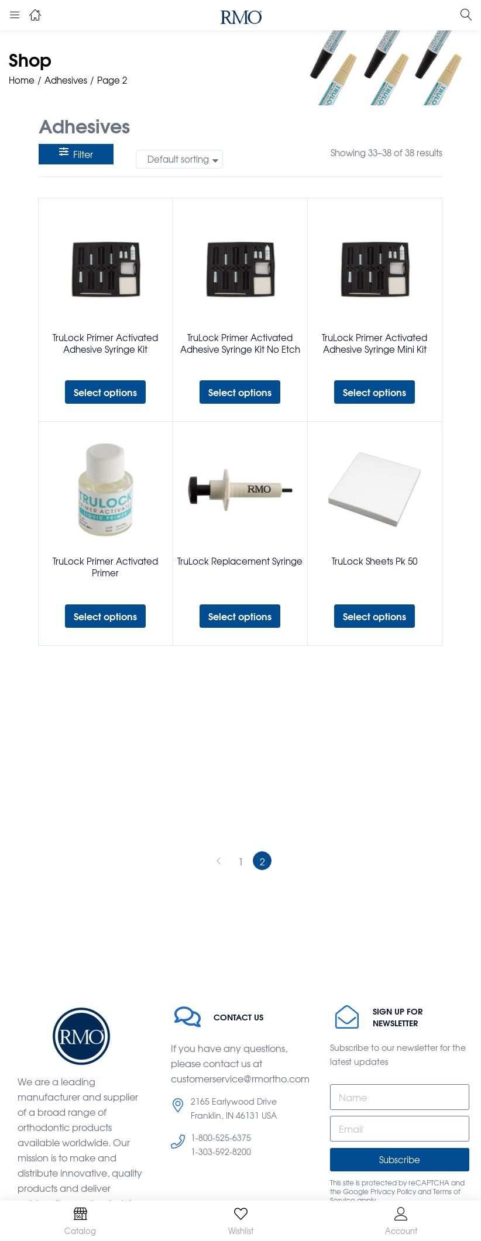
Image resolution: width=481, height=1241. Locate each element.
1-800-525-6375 (221, 1137)
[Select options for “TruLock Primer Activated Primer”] (105, 616)
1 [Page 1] (240, 861)
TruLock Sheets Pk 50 (374, 561)
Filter (76, 154)
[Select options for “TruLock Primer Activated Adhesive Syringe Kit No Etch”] (240, 392)
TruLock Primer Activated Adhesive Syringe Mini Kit (374, 343)
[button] (179, 159)
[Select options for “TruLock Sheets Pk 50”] (374, 616)
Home (22, 80)
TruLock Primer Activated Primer (105, 567)
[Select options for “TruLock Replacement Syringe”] (240, 616)
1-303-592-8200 (221, 1151)
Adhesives (65, 80)
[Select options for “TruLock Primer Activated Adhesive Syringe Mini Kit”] (374, 392)
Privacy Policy (393, 1191)
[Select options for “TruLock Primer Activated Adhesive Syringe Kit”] (105, 392)
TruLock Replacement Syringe (240, 561)
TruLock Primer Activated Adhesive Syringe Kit (105, 343)
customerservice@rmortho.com (240, 1078)
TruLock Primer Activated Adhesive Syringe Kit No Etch (240, 343)
